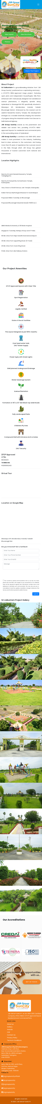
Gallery (9, 1027)
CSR (8, 1032)
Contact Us (11, 1035)
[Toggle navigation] (38, 4)
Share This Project (32, 71)
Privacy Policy (12, 1038)
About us (10, 1024)
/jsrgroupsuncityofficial (10, 1076)
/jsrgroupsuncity (8, 1080)
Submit (35, 594)
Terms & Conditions (14, 1040)
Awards (10, 1029)
